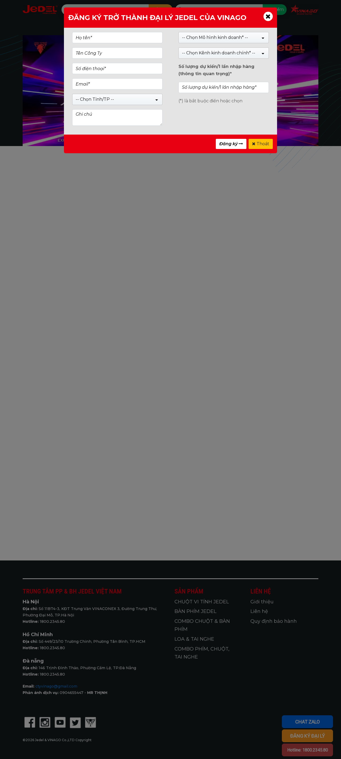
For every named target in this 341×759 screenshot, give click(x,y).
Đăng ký (231, 143)
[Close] (268, 16)
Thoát (260, 143)
